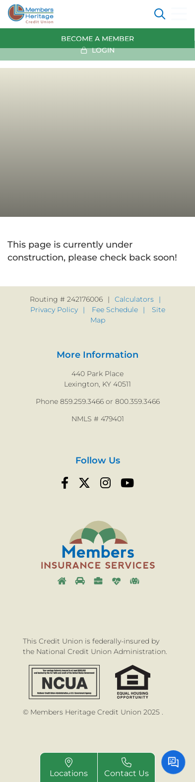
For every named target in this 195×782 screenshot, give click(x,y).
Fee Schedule (115, 309)
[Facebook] (64, 483)
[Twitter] (84, 483)
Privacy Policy (54, 309)
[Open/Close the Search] (160, 14)
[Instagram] (105, 483)
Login (103, 48)
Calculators (134, 299)
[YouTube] (127, 483)
